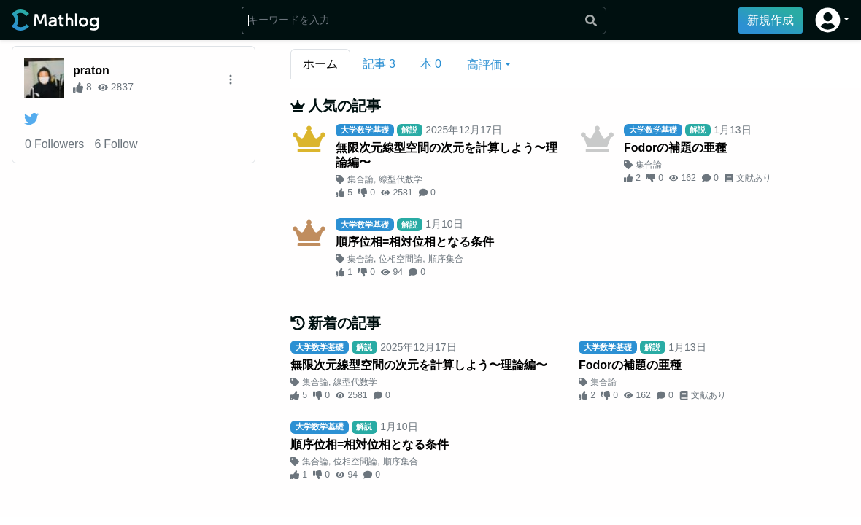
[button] (832, 20)
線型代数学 (400, 179)
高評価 (484, 64)
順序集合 (445, 259)
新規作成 (770, 20)
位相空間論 (400, 259)
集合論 (360, 179)
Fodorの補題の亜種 (675, 147)
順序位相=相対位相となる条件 (415, 242)
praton (91, 70)
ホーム (320, 64)
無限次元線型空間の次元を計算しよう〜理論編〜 (446, 154)
